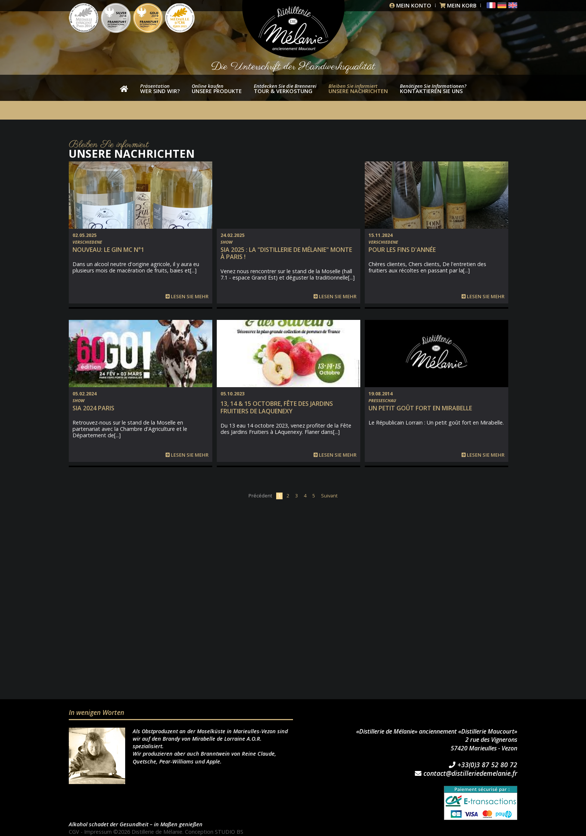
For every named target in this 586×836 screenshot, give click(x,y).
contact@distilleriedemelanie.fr (466, 773)
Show (226, 242)
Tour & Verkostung (285, 89)
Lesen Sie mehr (187, 296)
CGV (74, 831)
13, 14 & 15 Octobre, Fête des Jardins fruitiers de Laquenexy (276, 407)
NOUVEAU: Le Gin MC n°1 (108, 250)
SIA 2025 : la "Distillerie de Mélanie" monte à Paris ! (286, 253)
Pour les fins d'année (402, 250)
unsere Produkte (217, 89)
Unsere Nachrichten (358, 89)
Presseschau (382, 400)
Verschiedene (87, 242)
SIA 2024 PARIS (93, 408)
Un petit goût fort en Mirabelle (420, 408)
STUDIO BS (229, 831)
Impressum (98, 831)
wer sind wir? (160, 89)
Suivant (329, 495)
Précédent (260, 495)
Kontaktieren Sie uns (433, 89)
